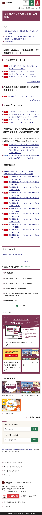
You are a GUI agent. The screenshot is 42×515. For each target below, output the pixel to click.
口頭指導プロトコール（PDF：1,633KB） (23, 111)
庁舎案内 (7, 506)
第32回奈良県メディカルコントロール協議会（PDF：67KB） (24, 231)
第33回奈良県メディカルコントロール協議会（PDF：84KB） (24, 226)
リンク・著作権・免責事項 (13, 467)
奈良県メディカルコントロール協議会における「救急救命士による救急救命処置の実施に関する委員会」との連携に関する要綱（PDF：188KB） (24, 149)
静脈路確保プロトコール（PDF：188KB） (23, 77)
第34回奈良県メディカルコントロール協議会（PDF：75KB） (24, 220)
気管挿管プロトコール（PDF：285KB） (22, 71)
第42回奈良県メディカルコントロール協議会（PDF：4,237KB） (24, 178)
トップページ (6, 449)
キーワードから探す (12, 424)
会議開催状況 (9, 41)
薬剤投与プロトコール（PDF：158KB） (22, 74)
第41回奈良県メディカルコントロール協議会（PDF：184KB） (24, 183)
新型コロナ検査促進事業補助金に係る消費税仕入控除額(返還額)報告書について (21, 294)
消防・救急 (22, 449)
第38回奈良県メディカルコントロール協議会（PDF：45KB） (24, 199)
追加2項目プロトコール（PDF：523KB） (21, 96)
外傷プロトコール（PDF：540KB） (21, 119)
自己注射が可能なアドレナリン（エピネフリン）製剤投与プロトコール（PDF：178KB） (24, 116)
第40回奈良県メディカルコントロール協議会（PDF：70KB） (24, 188)
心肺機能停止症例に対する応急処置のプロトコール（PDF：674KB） (24, 67)
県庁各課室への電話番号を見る (14, 502)
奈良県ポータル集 (34, 417)
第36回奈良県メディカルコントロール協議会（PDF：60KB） (24, 210)
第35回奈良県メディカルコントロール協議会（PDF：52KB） (24, 215)
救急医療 (10, 273)
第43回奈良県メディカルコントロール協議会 (18, 174)
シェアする (24, 261)
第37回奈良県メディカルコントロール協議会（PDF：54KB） (24, 204)
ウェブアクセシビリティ (12, 471)
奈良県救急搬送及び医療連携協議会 (15, 288)
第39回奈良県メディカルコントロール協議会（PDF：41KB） (24, 194)
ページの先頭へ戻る (33, 82)
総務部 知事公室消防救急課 (13, 254)
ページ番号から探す (12, 435)
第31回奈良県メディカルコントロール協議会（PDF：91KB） (24, 236)
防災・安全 (14, 449)
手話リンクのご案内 (29, 496)
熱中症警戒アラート (11, 300)
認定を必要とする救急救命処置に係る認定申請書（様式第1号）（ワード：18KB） (24, 157)
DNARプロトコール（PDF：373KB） (21, 122)
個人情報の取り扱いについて (13, 463)
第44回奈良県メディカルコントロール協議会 (18, 171)
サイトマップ (8, 475)
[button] (26, 3)
